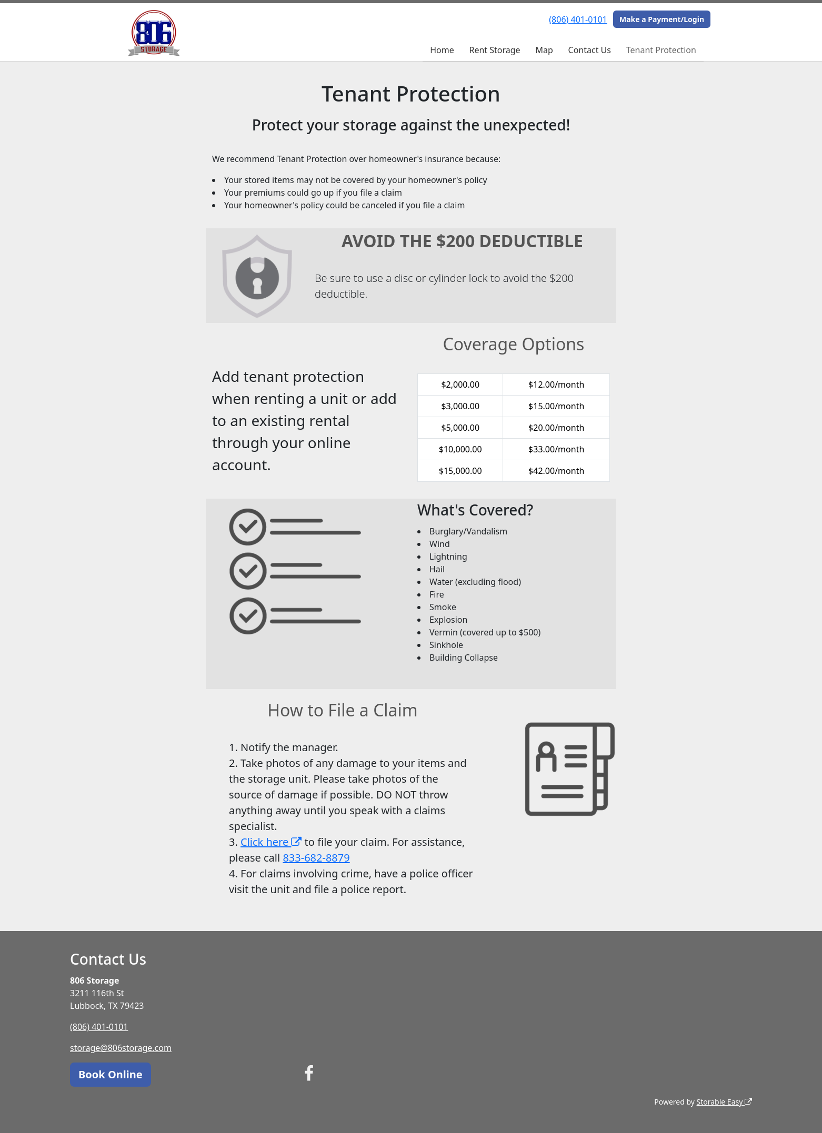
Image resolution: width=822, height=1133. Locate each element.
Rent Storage (494, 50)
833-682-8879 (316, 858)
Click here (271, 842)
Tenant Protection (661, 50)
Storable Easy (724, 1102)
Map (544, 50)
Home (442, 50)
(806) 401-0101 (578, 19)
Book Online (110, 1074)
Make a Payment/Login (661, 19)
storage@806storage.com (121, 1048)
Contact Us (589, 50)
